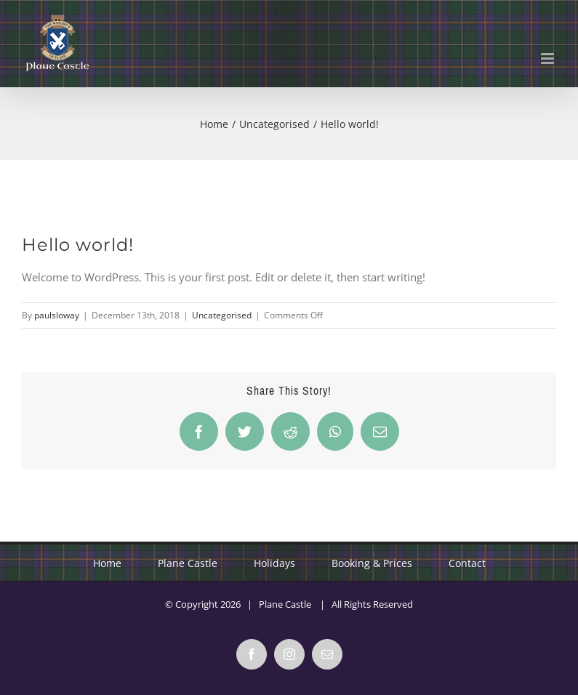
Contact (467, 563)
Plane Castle (187, 563)
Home (107, 563)
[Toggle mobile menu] (548, 58)
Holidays (274, 563)
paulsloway (56, 315)
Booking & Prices (372, 563)
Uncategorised (222, 315)
